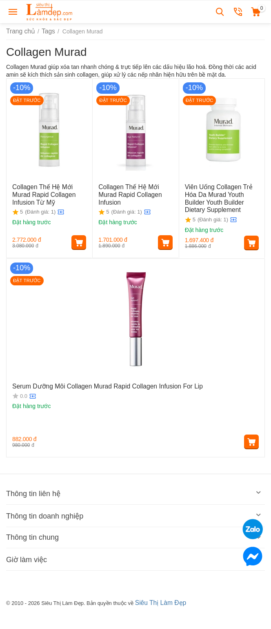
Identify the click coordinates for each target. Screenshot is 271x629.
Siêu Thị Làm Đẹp (158, 601)
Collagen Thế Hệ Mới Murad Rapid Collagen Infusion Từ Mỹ (48, 193)
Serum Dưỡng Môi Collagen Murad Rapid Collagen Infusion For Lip (97, 385)
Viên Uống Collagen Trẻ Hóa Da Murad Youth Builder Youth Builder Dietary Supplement (221, 196)
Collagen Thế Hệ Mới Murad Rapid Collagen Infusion (134, 190)
